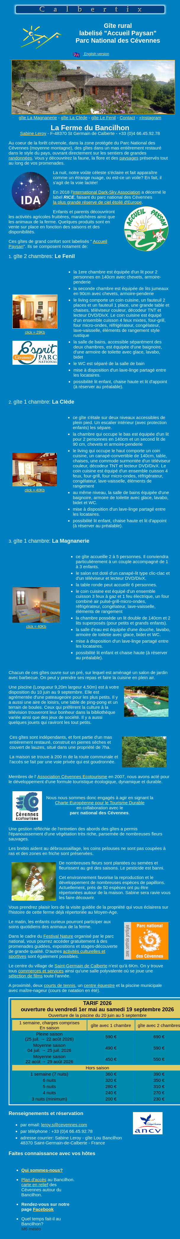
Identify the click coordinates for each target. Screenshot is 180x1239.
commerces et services (41, 970)
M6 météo (31, 1228)
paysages (128, 157)
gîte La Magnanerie (38, 117)
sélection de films (26, 975)
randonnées (20, 157)
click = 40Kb (35, 490)
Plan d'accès (33, 1179)
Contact (127, 117)
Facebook (43, 1209)
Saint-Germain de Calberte (80, 965)
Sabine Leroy (33, 133)
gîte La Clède (74, 117)
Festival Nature (58, 936)
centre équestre (99, 985)
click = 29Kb (35, 332)
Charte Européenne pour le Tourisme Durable (99, 802)
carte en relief (34, 1184)
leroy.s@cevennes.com (64, 1124)
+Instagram (150, 117)
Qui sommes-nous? (42, 1170)
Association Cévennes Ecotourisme (72, 776)
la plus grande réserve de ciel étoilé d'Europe (97, 202)
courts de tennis (59, 985)
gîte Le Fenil (103, 117)
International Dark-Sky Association (106, 192)
